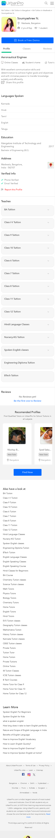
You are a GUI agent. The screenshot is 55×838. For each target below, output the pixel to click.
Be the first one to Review (27, 400)
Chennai (23, 783)
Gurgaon (41, 788)
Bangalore (13, 783)
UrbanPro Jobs (19, 770)
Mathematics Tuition (12, 629)
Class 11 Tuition (10, 525)
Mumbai (15, 788)
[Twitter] (34, 775)
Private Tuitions (10, 661)
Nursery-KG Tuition (12, 538)
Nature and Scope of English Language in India (25, 730)
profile (6, 48)
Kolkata (32, 788)
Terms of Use (30, 765)
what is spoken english (13, 721)
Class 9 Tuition (9, 502)
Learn (31, 770)
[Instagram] (29, 775)
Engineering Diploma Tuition (16, 548)
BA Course (8, 575)
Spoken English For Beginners (17, 712)
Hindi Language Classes (14, 534)
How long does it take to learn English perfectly (25, 725)
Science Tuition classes (13, 584)
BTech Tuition (9, 552)
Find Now (27, 472)
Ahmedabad (24, 792)
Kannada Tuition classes (14, 639)
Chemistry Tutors (11, 602)
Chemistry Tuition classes (14, 579)
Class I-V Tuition (10, 498)
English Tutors (9, 611)
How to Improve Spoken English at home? (22, 753)
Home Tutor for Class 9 (13, 684)
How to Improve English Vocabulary (19, 739)
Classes (27, 48)
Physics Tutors (9, 593)
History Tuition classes (13, 634)
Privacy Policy (44, 765)
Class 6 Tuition (9, 511)
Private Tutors (9, 648)
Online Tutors (9, 666)
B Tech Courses (10, 679)
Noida (35, 792)
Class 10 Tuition (10, 507)
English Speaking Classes (14, 561)
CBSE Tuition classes (12, 643)
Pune (24, 788)
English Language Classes (15, 557)
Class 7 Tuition (9, 516)
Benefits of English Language (16, 734)
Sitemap (39, 770)
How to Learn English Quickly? (17, 743)
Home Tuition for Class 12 (15, 693)
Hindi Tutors (8, 616)
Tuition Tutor (9, 652)
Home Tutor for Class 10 (14, 689)
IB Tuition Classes (11, 670)
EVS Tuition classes (11, 620)
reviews (47, 48)
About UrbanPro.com (14, 765)
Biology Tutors (9, 598)
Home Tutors (9, 607)
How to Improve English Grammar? (19, 748)
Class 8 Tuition (9, 520)
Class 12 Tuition (10, 529)
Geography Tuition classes (15, 625)
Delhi (32, 783)
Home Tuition (9, 657)
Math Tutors (8, 589)
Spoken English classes (13, 543)
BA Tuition (7, 493)
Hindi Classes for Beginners (15, 570)
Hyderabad (42, 783)
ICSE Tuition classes (12, 675)
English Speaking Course (14, 566)
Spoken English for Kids (14, 716)
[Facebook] (23, 775)
